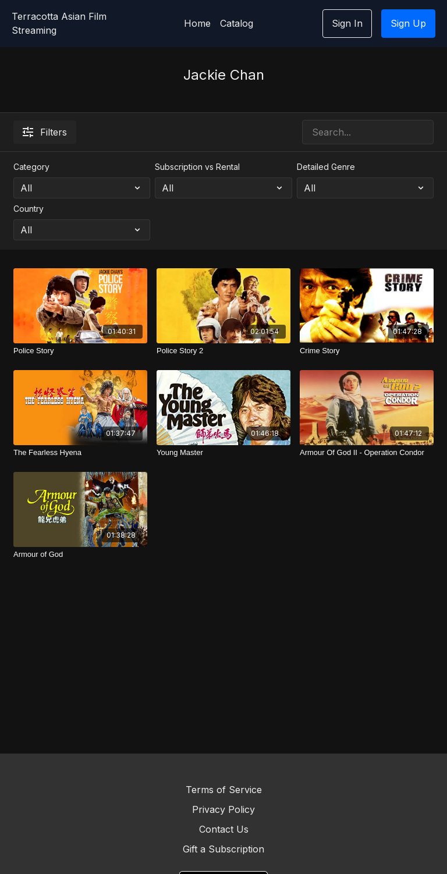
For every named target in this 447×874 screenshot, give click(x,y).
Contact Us (224, 829)
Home (197, 23)
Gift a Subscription (223, 849)
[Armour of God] (80, 554)
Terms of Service (224, 789)
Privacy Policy (223, 809)
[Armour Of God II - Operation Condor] (367, 453)
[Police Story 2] (223, 351)
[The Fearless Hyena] (80, 453)
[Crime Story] (367, 351)
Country (28, 209)
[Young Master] (223, 453)
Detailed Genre (326, 167)
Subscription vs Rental (197, 167)
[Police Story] (80, 351)
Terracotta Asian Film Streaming (59, 23)
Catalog (236, 23)
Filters (45, 132)
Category (31, 167)
